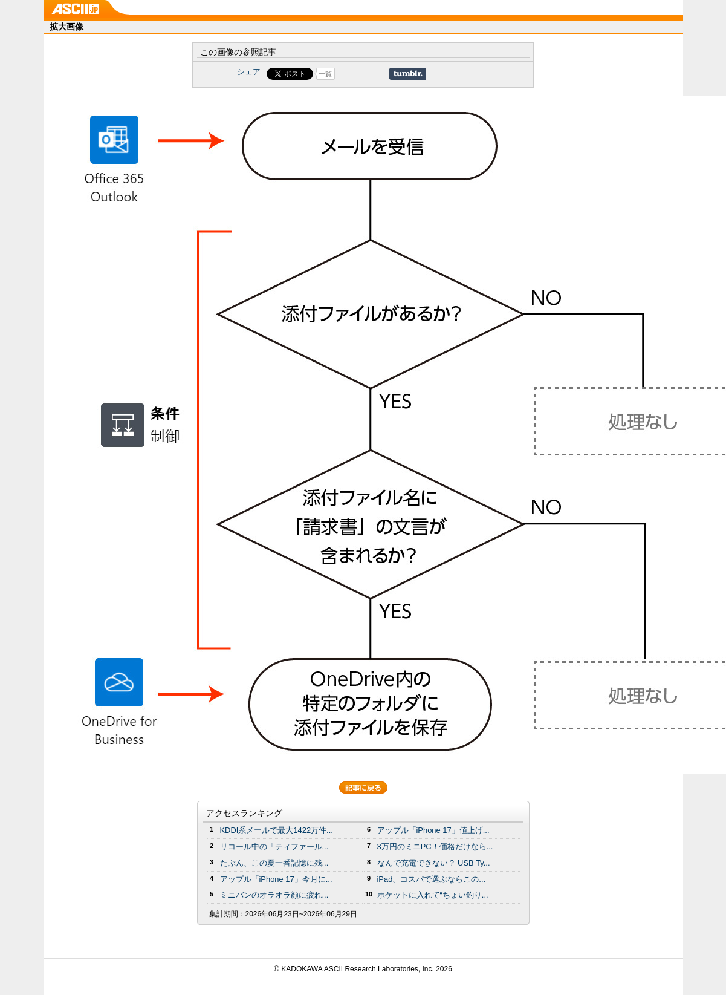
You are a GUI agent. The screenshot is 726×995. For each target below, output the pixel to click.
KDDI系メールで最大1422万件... (276, 830)
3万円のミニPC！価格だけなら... (435, 846)
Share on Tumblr (407, 74)
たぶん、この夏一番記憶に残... (274, 862)
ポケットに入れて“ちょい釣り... (432, 894)
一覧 (325, 73)
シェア (249, 71)
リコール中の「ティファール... (274, 846)
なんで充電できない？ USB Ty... (433, 862)
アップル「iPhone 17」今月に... (276, 879)
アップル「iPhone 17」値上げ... (433, 830)
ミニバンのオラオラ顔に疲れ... (274, 894)
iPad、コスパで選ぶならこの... (431, 879)
